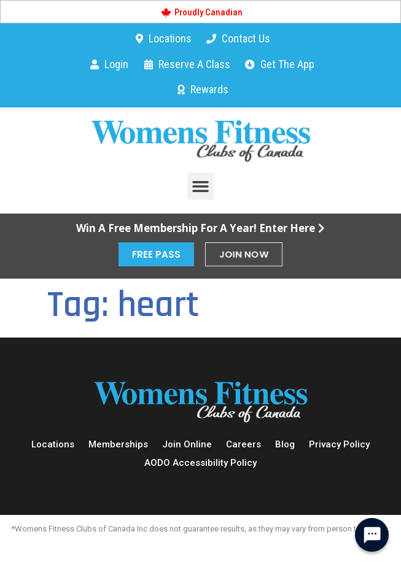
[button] (200, 185)
